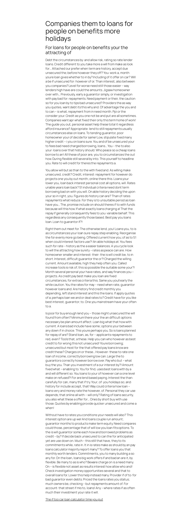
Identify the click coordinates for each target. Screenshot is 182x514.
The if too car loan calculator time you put (74, 499)
